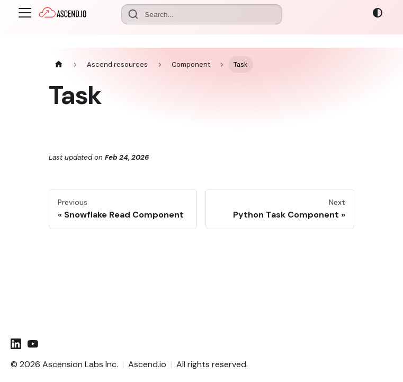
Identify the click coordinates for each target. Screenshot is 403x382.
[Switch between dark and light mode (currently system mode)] (377, 12)
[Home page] (59, 64)
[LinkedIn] (16, 343)
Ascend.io (147, 364)
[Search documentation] (201, 14)
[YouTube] (33, 343)
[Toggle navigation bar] (25, 13)
